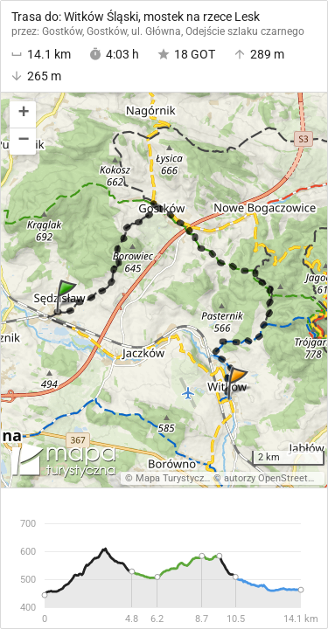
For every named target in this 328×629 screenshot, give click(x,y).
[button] (23, 114)
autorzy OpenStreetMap (275, 478)
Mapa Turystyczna (175, 478)
